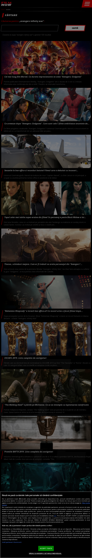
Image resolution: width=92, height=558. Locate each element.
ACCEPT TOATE (46, 548)
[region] (46, 525)
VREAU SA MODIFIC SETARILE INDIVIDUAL (45, 553)
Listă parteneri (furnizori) (11, 542)
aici (55, 516)
